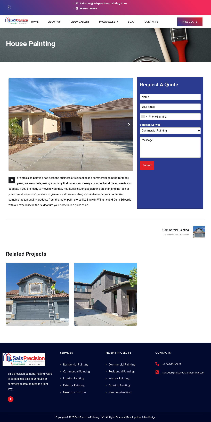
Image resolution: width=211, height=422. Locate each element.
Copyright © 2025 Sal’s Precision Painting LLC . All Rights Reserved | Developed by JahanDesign (105, 417)
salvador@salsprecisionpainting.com (183, 372)
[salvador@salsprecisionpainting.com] (157, 372)
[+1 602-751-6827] (157, 364)
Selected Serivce (150, 124)
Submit (147, 165)
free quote (189, 21)
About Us (54, 21)
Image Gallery (108, 21)
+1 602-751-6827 (172, 364)
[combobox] (144, 117)
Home (34, 21)
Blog (131, 21)
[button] (12, 125)
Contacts (151, 21)
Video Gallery (80, 21)
